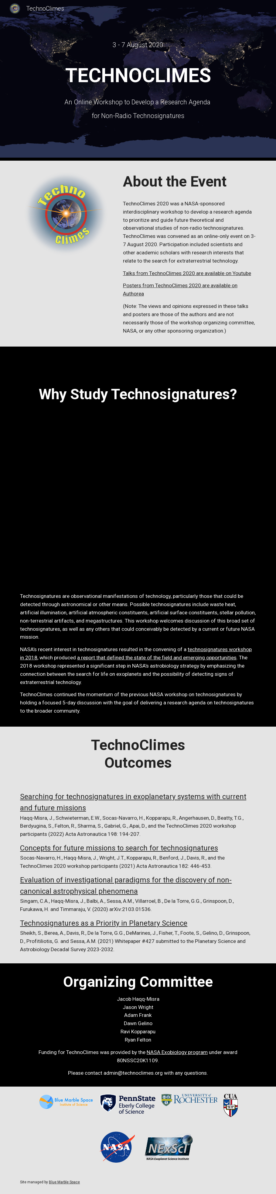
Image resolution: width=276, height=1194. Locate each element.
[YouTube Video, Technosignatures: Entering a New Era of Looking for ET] (138, 489)
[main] (138, 45)
